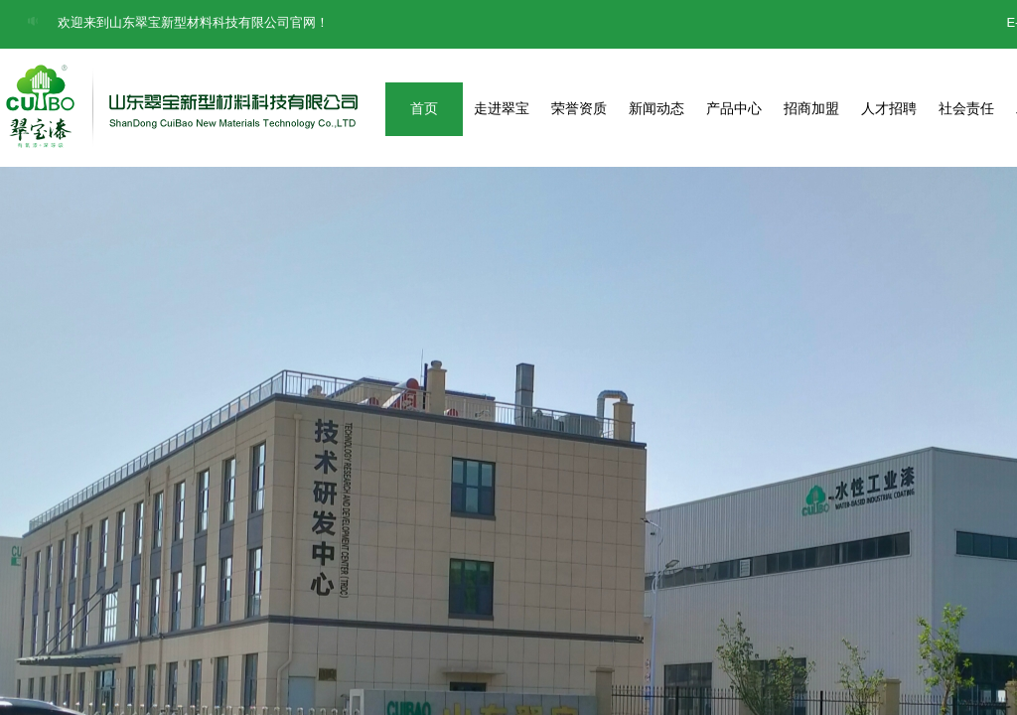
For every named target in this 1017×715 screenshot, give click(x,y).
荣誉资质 (579, 108)
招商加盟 (811, 108)
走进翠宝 (501, 108)
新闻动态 (656, 108)
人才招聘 (889, 108)
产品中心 (734, 108)
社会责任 (966, 108)
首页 (424, 108)
